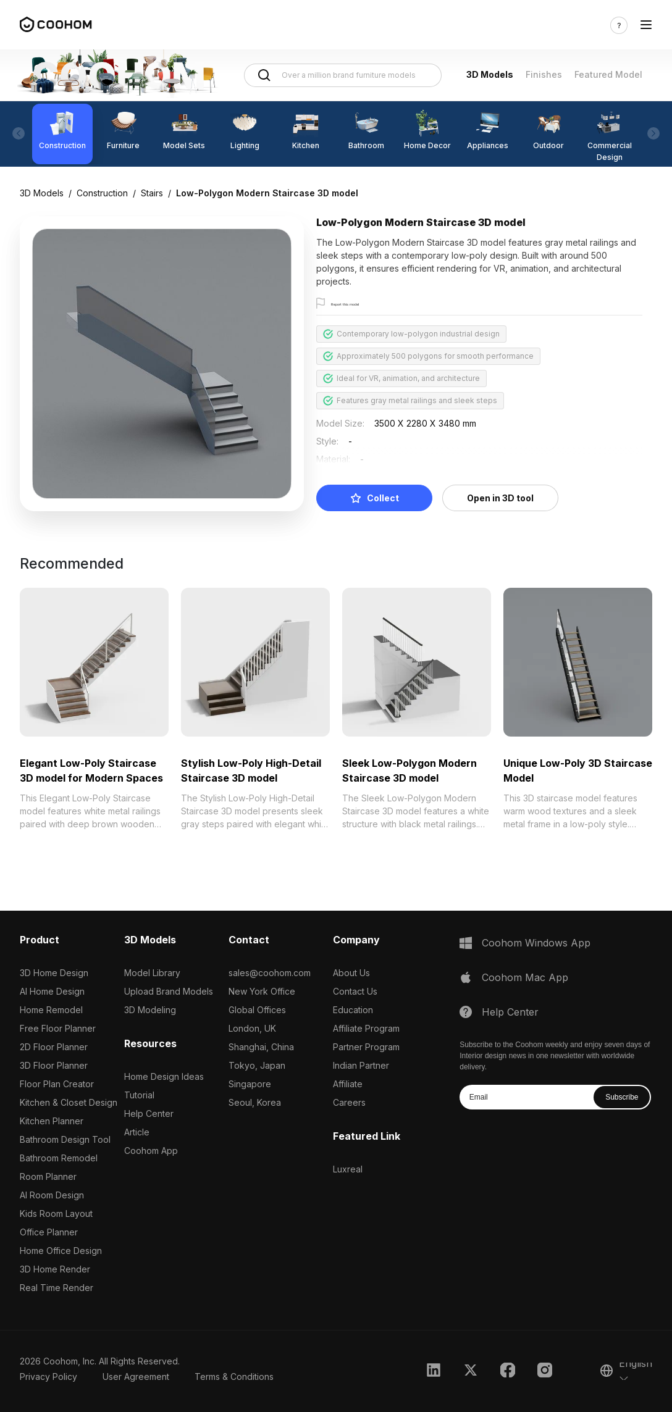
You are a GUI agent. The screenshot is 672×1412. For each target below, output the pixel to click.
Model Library (152, 972)
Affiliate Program (366, 1028)
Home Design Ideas (164, 1076)
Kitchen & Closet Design (68, 1102)
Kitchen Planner (51, 1121)
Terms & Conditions (234, 1376)
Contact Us (355, 991)
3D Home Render (55, 1269)
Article (136, 1132)
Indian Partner (361, 1065)
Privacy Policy (48, 1376)
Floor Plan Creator (57, 1084)
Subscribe (621, 1097)
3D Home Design (54, 972)
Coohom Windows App (536, 943)
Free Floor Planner (58, 1028)
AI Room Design (52, 1195)
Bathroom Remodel (59, 1158)
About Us (351, 972)
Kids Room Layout (56, 1213)
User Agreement (136, 1376)
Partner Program (366, 1047)
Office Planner (49, 1232)
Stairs (152, 193)
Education (353, 1010)
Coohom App (151, 1150)
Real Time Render (56, 1287)
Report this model (363, 304)
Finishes (544, 74)
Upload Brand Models (168, 991)
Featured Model (608, 74)
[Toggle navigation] (646, 25)
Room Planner (48, 1176)
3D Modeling (150, 1010)
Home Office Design (61, 1250)
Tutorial (139, 1095)
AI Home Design (52, 991)
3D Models (489, 74)
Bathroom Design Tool (65, 1139)
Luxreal (348, 1169)
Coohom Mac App (525, 977)
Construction (102, 193)
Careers (349, 1102)
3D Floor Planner (54, 1065)
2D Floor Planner (54, 1047)
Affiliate (348, 1084)
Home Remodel (51, 1010)
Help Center (149, 1113)
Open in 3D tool (500, 498)
